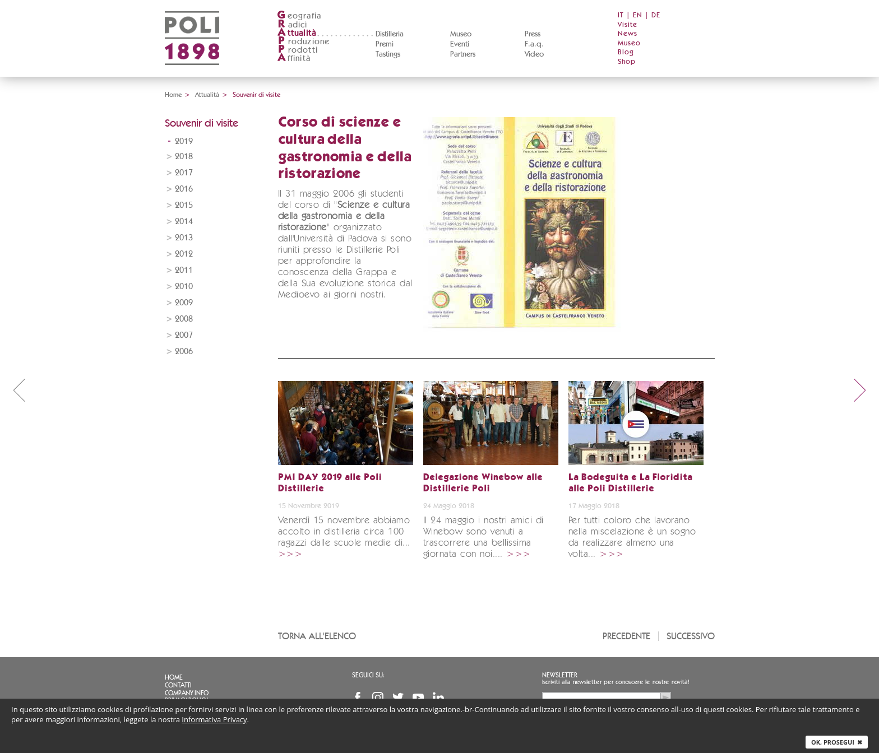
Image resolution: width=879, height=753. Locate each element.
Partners (462, 54)
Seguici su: (368, 675)
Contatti (178, 685)
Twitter (398, 697)
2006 (184, 351)
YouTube (418, 697)
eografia (299, 16)
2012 (184, 254)
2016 (184, 189)
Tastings (388, 54)
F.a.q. (534, 44)
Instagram (377, 697)
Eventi (459, 44)
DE (655, 15)
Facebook (357, 697)
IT (621, 15)
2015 (184, 205)
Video (534, 54)
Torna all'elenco (317, 636)
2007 (184, 335)
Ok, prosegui (836, 742)
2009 (184, 303)
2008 (184, 319)
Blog (626, 52)
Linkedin (438, 697)
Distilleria (390, 34)
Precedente (626, 636)
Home (173, 94)
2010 (184, 286)
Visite (627, 25)
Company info (187, 693)
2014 (184, 221)
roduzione (303, 42)
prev (19, 389)
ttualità (297, 33)
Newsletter (559, 675)
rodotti (297, 50)
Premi (385, 44)
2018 (184, 156)
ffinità (294, 58)
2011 (184, 270)
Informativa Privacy (214, 719)
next (859, 389)
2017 (184, 173)
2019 (184, 141)
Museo (460, 34)
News (627, 34)
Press (532, 34)
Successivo (691, 636)
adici (292, 25)
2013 (184, 238)
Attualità (207, 94)
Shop (627, 62)
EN (637, 15)
